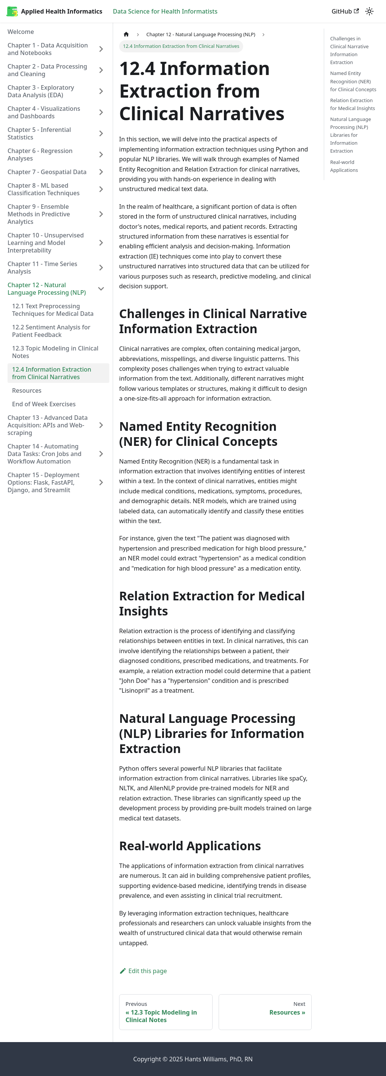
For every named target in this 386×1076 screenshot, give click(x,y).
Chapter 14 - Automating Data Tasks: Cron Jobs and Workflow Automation (44, 453)
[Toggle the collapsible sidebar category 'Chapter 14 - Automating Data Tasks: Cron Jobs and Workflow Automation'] (101, 453)
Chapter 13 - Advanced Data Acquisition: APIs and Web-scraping (48, 425)
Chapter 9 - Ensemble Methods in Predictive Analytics (39, 214)
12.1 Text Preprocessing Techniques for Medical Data (53, 310)
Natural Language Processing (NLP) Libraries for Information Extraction (350, 135)
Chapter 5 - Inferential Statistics (39, 133)
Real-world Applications (344, 166)
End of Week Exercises (44, 404)
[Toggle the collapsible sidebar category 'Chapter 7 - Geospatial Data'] (101, 172)
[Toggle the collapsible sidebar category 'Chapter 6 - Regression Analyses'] (101, 154)
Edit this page (143, 971)
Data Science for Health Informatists (165, 11)
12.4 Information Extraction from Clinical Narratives (51, 373)
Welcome (21, 32)
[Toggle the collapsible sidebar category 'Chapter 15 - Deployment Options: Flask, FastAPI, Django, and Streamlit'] (101, 482)
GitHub (345, 11)
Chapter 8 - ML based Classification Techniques (44, 189)
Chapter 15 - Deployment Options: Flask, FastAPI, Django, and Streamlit (44, 482)
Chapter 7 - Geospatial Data (47, 172)
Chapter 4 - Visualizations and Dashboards (44, 112)
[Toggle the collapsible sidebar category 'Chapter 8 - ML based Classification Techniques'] (101, 189)
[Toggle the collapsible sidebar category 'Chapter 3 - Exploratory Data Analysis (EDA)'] (101, 91)
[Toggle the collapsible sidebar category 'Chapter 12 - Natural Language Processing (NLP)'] (101, 288)
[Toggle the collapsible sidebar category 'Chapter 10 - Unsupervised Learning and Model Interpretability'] (101, 242)
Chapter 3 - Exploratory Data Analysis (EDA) (41, 91)
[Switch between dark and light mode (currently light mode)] (369, 11)
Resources (26, 390)
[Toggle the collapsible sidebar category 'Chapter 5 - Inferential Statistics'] (101, 133)
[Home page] (126, 34)
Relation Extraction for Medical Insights (352, 104)
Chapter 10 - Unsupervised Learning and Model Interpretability (46, 242)
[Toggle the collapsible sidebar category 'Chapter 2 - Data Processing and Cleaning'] (101, 70)
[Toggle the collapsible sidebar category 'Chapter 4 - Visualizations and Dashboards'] (101, 112)
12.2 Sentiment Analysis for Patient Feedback (51, 331)
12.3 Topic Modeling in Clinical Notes (55, 352)
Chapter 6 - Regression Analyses (40, 154)
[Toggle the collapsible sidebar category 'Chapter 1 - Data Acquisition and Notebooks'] (101, 49)
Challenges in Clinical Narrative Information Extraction (349, 50)
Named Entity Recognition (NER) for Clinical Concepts (353, 81)
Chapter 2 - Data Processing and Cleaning (47, 70)
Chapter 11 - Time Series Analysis (42, 268)
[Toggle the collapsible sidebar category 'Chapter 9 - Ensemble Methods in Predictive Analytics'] (101, 214)
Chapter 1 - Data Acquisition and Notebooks (48, 49)
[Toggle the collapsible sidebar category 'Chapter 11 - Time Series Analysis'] (101, 267)
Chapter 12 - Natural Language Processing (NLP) (47, 289)
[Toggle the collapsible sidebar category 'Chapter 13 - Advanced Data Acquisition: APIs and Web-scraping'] (101, 425)
